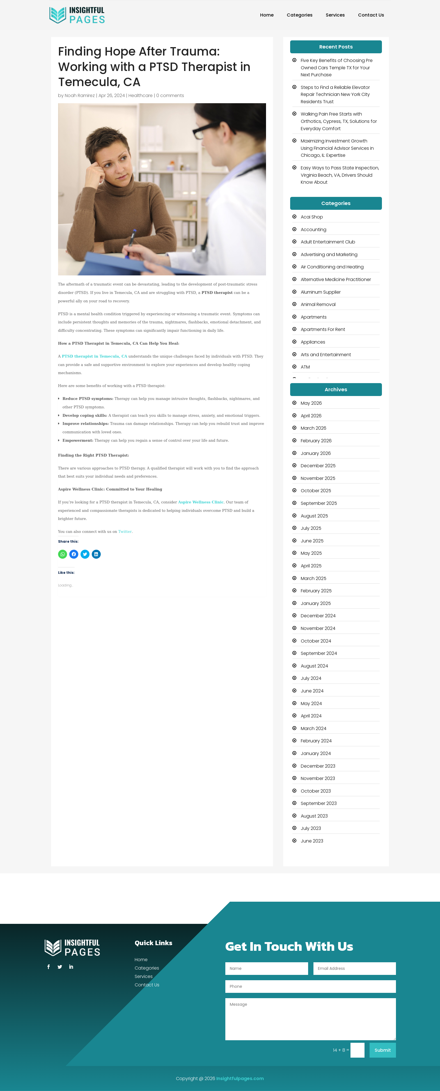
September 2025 (319, 503)
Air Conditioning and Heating (332, 267)
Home (267, 15)
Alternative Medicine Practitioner (336, 279)
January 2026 (316, 453)
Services (335, 15)
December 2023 (318, 766)
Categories (300, 15)
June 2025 (312, 541)
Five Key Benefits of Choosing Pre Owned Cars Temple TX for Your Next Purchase (337, 67)
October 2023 (316, 791)
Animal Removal (318, 304)
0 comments (170, 95)
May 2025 (311, 553)
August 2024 (314, 666)
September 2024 (319, 653)
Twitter (125, 532)
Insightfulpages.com (240, 1078)
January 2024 (316, 753)
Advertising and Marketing (329, 254)
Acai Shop (312, 217)
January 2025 (316, 603)
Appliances (313, 342)
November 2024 (318, 628)
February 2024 (316, 741)
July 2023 (311, 828)
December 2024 (318, 616)
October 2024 (316, 641)
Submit (383, 1050)
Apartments (314, 317)
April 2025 (311, 566)
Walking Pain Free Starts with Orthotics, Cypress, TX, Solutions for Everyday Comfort (339, 121)
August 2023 (314, 816)
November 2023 (318, 778)
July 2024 (311, 678)
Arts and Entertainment (326, 354)
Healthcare (141, 95)
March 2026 (313, 428)
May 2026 (311, 403)
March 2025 (313, 578)
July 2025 (311, 528)
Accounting (313, 229)
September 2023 (319, 803)
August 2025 (314, 516)
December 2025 (318, 465)
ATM (305, 367)
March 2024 (313, 728)
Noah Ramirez (80, 95)
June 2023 (312, 841)
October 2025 (316, 490)
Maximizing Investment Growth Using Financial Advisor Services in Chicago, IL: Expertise (337, 148)
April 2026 (311, 416)
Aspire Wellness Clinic (201, 502)
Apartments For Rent (323, 329)
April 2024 (311, 716)
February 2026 (316, 441)
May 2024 (311, 703)
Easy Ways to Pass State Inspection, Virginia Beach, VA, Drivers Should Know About (340, 175)
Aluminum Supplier (321, 292)
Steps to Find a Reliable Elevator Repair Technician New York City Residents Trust (335, 94)
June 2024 (312, 691)
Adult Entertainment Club (328, 242)
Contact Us (371, 15)
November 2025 (318, 478)
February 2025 (316, 591)
